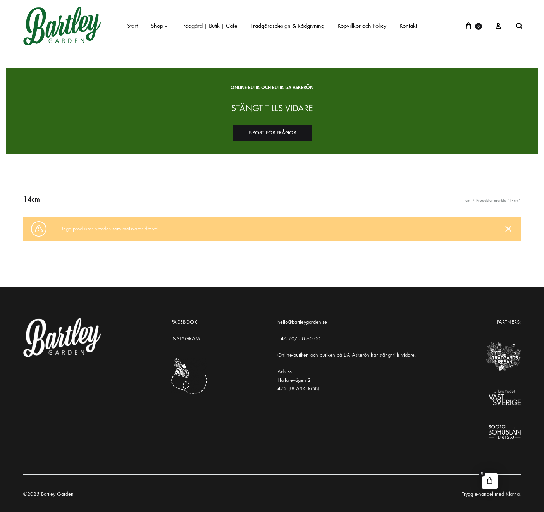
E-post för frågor (272, 132)
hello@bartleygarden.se (302, 322)
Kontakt (408, 25)
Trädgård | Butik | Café (209, 25)
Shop (159, 25)
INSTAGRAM (185, 338)
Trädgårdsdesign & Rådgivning (287, 25)
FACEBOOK (184, 322)
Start (132, 25)
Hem (466, 200)
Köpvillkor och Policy (361, 25)
